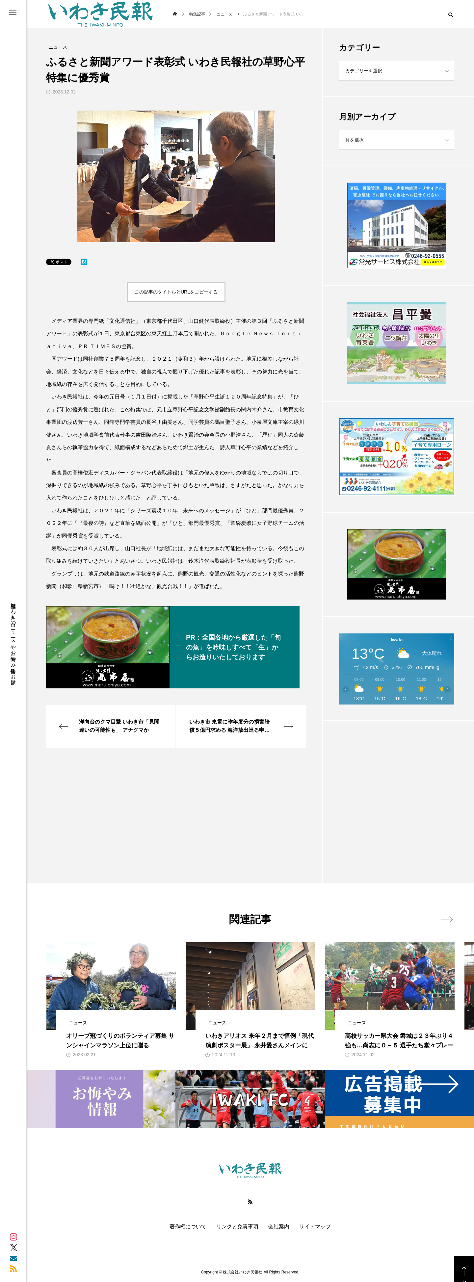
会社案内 (278, 1226)
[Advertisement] (396, 785)
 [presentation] (447, 919)
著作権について (188, 1226)
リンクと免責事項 (237, 1226)
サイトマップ (315, 1226)
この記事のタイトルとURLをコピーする (176, 292)
